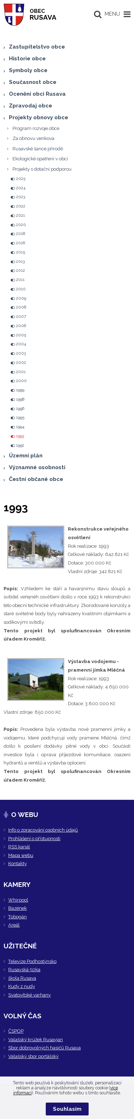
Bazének (17, 908)
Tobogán (17, 916)
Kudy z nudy (21, 986)
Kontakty (17, 863)
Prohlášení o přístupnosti (34, 838)
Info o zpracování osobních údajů (43, 830)
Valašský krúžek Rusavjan (35, 1039)
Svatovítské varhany (29, 995)
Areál (14, 925)
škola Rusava (22, 978)
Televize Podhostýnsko (32, 961)
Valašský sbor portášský (33, 1056)
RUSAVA (43, 14)
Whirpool (18, 900)
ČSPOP (16, 1031)
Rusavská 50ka (24, 969)
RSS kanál (19, 846)
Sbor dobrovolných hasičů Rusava (44, 1047)
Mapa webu (20, 855)
